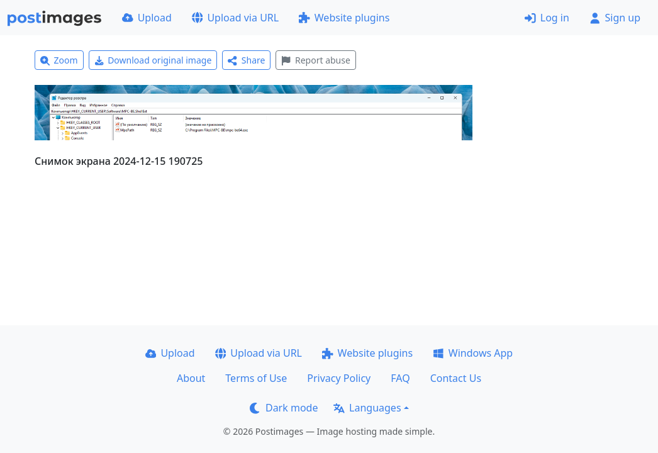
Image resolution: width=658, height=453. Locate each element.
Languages (367, 408)
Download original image (153, 60)
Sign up (614, 18)
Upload (147, 18)
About (191, 378)
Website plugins (344, 18)
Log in (547, 18)
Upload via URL (235, 18)
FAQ (400, 378)
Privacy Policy (339, 378)
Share (246, 60)
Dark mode (284, 408)
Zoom (59, 60)
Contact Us (455, 378)
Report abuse (315, 60)
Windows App (473, 353)
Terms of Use (256, 378)
